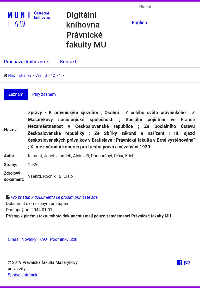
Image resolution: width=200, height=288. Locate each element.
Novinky (29, 239)
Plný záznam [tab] (44, 94)
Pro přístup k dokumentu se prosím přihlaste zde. (55, 197)
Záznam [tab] (15, 94)
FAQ (43, 239)
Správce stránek (22, 274)
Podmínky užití (63, 239)
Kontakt (68, 61)
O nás (13, 239)
